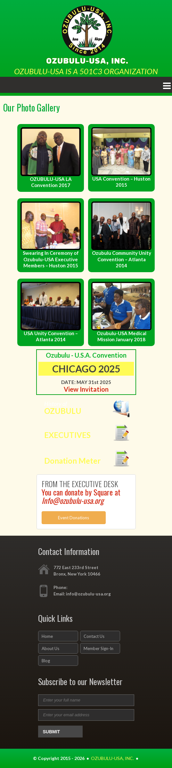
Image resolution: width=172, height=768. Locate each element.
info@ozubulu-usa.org (88, 593)
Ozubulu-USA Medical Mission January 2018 (121, 336)
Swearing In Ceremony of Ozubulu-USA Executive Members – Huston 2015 (51, 259)
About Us (50, 648)
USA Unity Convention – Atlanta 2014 (51, 336)
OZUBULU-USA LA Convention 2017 (51, 182)
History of (90, 407)
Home (47, 636)
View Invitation (86, 389)
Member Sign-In (98, 648)
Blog (46, 660)
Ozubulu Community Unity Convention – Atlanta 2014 (121, 259)
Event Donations (73, 517)
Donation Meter (72, 460)
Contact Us (94, 636)
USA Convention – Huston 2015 (121, 182)
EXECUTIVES (67, 435)
